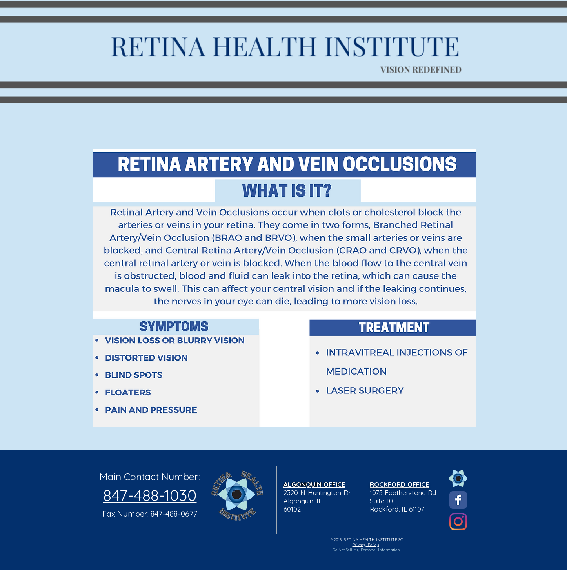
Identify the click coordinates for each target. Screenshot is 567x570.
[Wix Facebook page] (458, 500)
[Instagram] (458, 521)
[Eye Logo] (458, 478)
